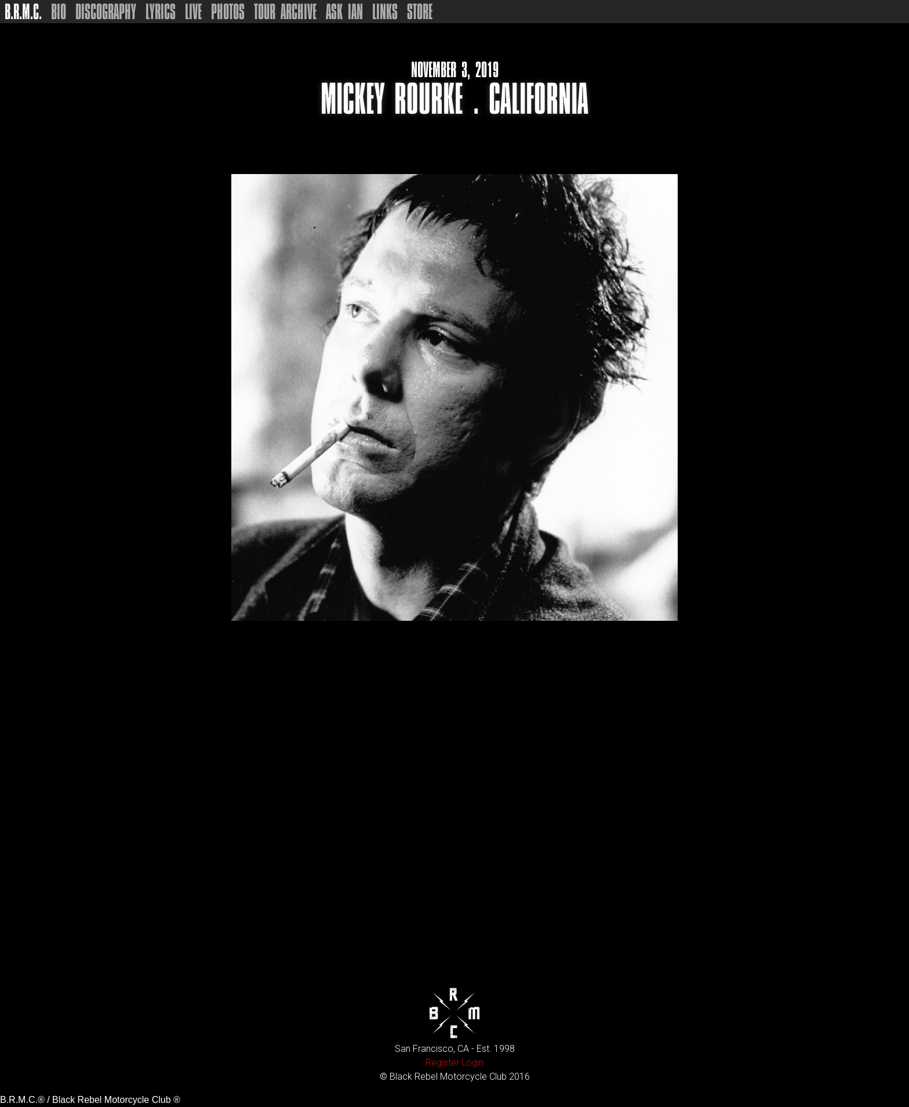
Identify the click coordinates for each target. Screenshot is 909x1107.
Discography (105, 11)
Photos (228, 11)
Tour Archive (285, 11)
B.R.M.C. (23, 11)
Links (385, 11)
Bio (58, 11)
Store (419, 11)
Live (193, 11)
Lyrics (161, 11)
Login (472, 1062)
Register (442, 1062)
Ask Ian (344, 11)
